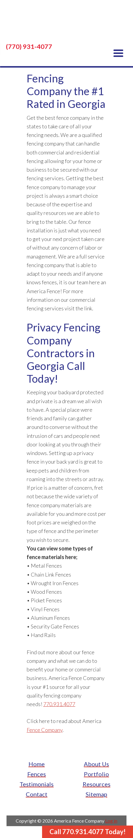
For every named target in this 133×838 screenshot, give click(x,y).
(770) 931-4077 (29, 46)
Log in (111, 820)
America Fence (66, 24)
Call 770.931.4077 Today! (87, 832)
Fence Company (45, 730)
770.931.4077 (59, 704)
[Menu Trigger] (118, 52)
